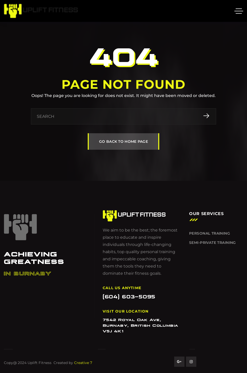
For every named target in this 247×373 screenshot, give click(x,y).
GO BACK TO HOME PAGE (123, 141)
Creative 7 (83, 362)
